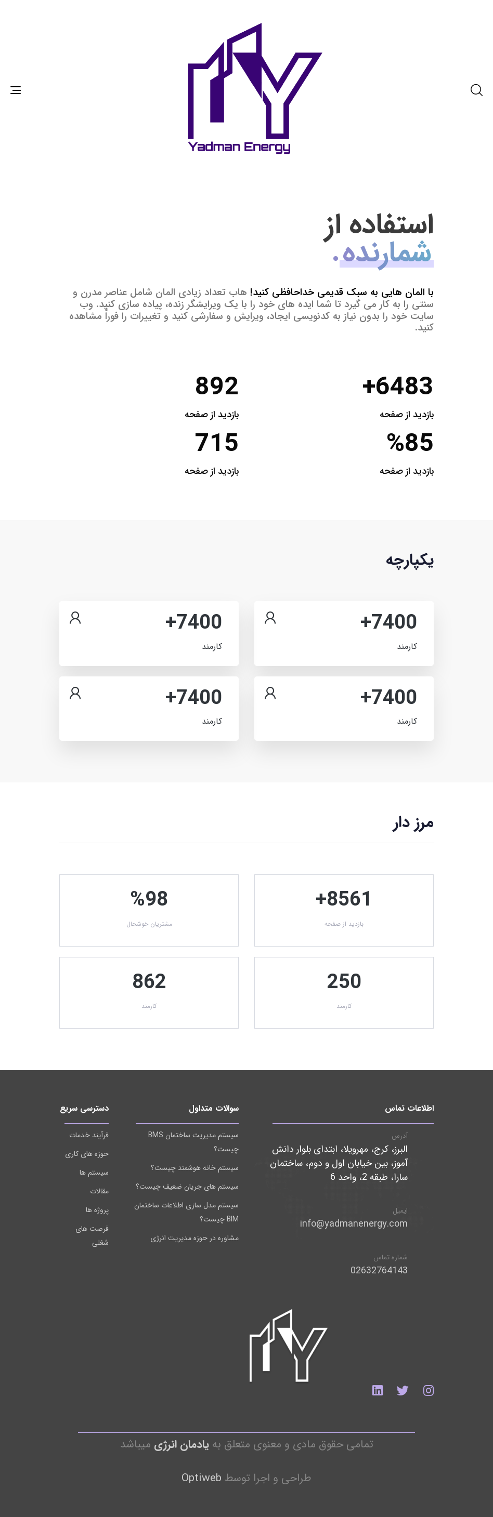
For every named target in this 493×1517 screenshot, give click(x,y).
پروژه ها (97, 1210)
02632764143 (379, 1270)
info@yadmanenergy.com (354, 1224)
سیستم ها (94, 1172)
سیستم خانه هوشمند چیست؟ (195, 1168)
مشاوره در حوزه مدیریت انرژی (194, 1238)
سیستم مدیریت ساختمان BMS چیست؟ (193, 1142)
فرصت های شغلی (92, 1235)
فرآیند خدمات (89, 1135)
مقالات (99, 1191)
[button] (476, 90)
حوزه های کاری (87, 1154)
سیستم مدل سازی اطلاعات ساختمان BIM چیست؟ (186, 1212)
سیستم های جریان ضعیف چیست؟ (187, 1186)
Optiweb (201, 1478)
